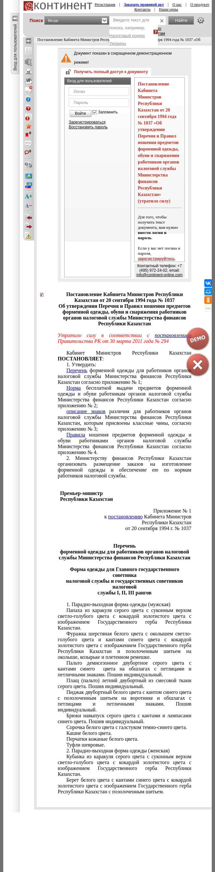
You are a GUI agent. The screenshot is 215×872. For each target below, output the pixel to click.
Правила (75, 434)
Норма (73, 388)
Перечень (76, 370)
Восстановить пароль (88, 127)
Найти (181, 20)
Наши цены (168, 9)
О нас (177, 4)
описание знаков (85, 411)
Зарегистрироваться (87, 122)
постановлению (125, 516)
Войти (80, 113)
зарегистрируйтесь (156, 258)
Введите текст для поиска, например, (129, 32)
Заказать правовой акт (144, 4)
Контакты (142, 9)
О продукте (199, 4)
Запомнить (108, 112)
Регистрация (105, 4)
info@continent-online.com (160, 275)
